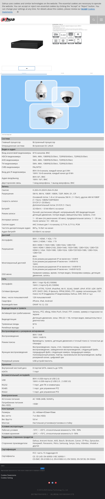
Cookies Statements (8, 475)
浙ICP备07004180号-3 (39, 494)
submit (42, 468)
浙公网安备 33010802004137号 (62, 494)
